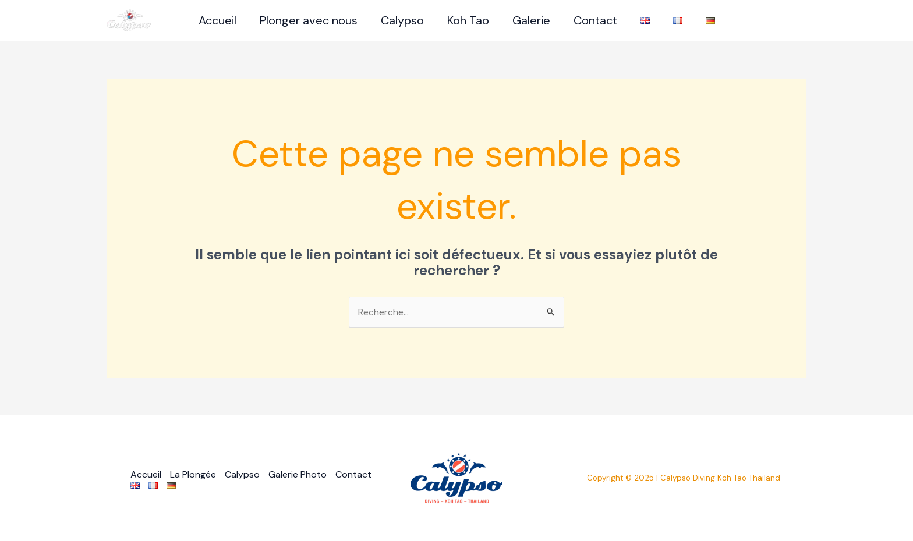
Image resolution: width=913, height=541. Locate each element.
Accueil (217, 20)
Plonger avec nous (309, 20)
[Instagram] (800, 21)
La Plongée (193, 474)
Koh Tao (468, 20)
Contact (595, 20)
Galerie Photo (297, 474)
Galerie (531, 20)
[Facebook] (781, 21)
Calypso (402, 20)
